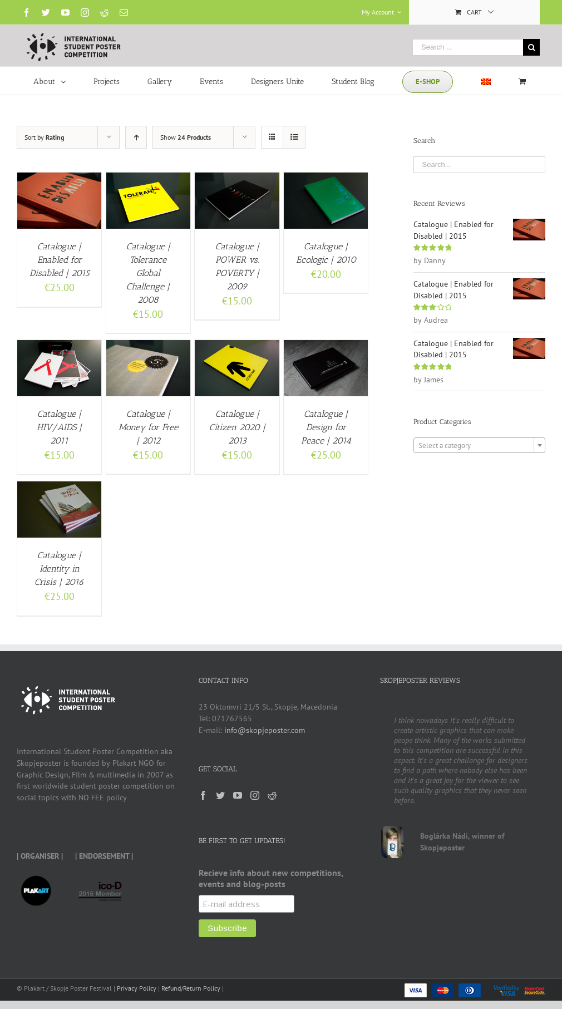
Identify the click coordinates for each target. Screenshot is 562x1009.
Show (185, 137)
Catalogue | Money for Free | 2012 (148, 427)
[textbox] (479, 446)
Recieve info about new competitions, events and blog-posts (271, 878)
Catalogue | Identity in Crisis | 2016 (59, 568)
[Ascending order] (136, 137)
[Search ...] (467, 47)
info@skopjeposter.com (264, 730)
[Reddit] (272, 795)
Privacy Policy (136, 988)
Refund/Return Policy (190, 988)
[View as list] (294, 137)
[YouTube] (237, 795)
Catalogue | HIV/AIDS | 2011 (59, 427)
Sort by (44, 137)
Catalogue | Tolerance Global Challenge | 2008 (148, 273)
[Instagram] (254, 795)
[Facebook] (203, 795)
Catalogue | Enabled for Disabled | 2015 (59, 259)
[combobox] (479, 445)
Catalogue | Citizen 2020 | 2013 (237, 427)
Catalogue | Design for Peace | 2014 (326, 427)
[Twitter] (220, 795)
